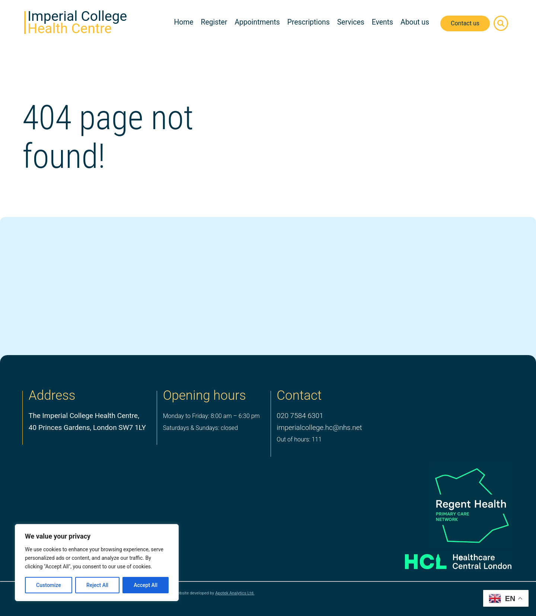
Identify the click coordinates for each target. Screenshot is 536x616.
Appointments (257, 22)
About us (415, 22)
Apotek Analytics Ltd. (234, 593)
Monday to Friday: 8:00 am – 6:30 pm (211, 415)
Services (350, 22)
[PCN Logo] (447, 505)
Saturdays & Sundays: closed (200, 427)
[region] (97, 562)
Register (214, 22)
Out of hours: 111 (299, 439)
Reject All (97, 585)
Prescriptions (308, 22)
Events (382, 22)
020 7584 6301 (300, 415)
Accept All (145, 585)
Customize (48, 585)
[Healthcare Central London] (447, 558)
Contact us (465, 23)
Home (183, 22)
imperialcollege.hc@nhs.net (319, 427)
